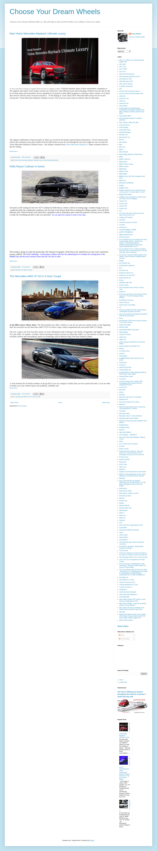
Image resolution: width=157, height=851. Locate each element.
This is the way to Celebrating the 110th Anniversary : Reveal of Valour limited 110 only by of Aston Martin (132, 565)
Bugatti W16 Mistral (125, 194)
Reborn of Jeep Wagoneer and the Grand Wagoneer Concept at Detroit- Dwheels (132, 475)
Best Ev (121, 139)
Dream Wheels (136, 34)
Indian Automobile (125, 325)
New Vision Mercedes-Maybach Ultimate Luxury (38, 33)
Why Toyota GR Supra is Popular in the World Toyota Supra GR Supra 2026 (131, 608)
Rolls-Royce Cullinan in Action (27, 166)
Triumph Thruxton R (125, 587)
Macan (121, 392)
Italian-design (123, 332)
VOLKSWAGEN (124, 597)
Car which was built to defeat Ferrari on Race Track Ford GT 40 (131, 214)
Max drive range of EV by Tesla (129, 402)
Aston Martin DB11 (125, 116)
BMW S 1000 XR (124, 159)
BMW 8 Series (123, 166)
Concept (122, 225)
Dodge (121, 261)
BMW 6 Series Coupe (126, 164)
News (121, 441)
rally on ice (122, 467)
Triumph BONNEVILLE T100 (128, 585)
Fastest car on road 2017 (127, 275)
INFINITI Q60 (123, 327)
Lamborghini (123, 356)
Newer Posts (14, 402)
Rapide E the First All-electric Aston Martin (132, 472)
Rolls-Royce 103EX (125, 491)
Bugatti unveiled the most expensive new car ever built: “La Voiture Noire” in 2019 (132, 191)
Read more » (14, 151)
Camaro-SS (123, 208)
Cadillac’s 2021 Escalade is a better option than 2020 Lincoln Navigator (132, 197)
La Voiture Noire (124, 351)
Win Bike (122, 612)
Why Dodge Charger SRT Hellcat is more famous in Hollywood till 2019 (132, 600)
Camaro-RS (123, 206)
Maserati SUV (123, 399)
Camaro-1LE (123, 203)
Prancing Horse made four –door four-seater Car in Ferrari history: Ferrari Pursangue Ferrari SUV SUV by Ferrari (131, 452)
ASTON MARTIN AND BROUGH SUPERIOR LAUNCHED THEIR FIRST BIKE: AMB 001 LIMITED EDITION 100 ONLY (131, 110)
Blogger (91, 840)
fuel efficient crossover (126, 300)
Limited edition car (125, 370)
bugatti (121, 185)
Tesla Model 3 (123, 537)
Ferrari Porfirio (123, 285)
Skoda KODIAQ (124, 505)
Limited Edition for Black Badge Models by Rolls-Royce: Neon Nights (132, 373)
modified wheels (124, 427)
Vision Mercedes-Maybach (50, 160)
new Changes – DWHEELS (128, 435)
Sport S (121, 513)
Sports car (122, 515)
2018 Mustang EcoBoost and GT (129, 76)
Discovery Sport (124, 237)
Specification (123, 510)
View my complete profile (137, 37)
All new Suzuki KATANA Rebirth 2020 (131, 93)
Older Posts (106, 402)
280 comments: (26, 157)
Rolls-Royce (123, 488)
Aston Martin (123, 106)
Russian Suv (123, 501)
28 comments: (26, 394)
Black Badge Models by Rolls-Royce (130, 154)
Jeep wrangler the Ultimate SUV (129, 346)
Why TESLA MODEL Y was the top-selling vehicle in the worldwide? (132, 604)
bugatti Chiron (123, 188)
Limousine (122, 379)
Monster (121, 430)
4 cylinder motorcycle (126, 86)
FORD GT (122, 292)
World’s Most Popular (126, 620)
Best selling (123, 142)
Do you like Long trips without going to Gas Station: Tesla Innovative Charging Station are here (133, 256)
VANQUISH (123, 589)
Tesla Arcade (123, 535)
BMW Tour (122, 180)
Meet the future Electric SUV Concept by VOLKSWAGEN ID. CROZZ (132, 407)
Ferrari (121, 280)
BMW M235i (123, 174)
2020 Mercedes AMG (126, 81)
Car (120, 211)
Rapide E (122, 469)
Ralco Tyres (123, 464)
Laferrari (122, 353)
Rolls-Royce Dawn (125, 496)
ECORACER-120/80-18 (126, 265)
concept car (123, 227)
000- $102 (122, 64)
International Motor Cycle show (129, 330)
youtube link (123, 682)
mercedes (122, 411)
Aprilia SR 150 (123, 103)
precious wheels (124, 459)
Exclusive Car (123, 270)
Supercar (122, 520)
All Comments (124, 639)
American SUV (124, 98)
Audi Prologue (123, 127)
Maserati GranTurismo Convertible (130, 397)
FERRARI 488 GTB (125, 282)
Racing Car (122, 462)
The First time (123, 550)
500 (120, 89)
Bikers (121, 149)
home (121, 318)
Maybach (122, 404)
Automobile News (124, 130)
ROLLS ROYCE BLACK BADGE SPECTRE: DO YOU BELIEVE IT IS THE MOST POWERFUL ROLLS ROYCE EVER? (132, 483)
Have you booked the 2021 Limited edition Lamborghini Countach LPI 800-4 (132, 310)
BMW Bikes (123, 169)
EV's (120, 268)
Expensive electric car (126, 273)
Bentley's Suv (123, 135)
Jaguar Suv (123, 337)
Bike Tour (122, 147)
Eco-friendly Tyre (124, 263)
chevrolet (122, 220)
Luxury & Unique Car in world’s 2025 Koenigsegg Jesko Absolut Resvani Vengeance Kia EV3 (131, 383)
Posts (121, 635)
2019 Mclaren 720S (125, 79)
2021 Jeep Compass (125, 84)
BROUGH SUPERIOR (126, 183)
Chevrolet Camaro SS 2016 (128, 222)
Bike (120, 144)
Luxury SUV (123, 387)
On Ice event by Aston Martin (128, 444)
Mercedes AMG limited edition (128, 418)
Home (60, 402)
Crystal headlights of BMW (127, 230)
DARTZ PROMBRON (126, 232)
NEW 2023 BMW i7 (125, 432)
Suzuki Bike (123, 527)
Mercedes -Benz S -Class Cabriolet (130, 416)
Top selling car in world (126, 580)
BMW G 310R (123, 171)
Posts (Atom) (22, 406)
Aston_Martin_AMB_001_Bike (128, 122)
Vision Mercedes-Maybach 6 (77, 144)
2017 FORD (123, 69)
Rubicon (122, 498)
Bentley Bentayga (125, 132)
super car (122, 518)
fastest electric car (125, 278)
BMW (121, 157)
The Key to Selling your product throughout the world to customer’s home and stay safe (133, 554)
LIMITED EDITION (125, 367)
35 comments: (26, 267)
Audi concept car (124, 125)
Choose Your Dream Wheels (55, 12)
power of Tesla (123, 449)
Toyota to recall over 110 (127, 582)
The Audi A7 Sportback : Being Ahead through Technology (131, 547)
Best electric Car (124, 137)
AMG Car (122, 101)
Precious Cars (123, 457)
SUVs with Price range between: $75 (131, 525)
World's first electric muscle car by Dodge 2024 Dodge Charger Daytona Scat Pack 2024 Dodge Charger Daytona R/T (132, 616)
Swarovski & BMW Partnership (129, 530)
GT (120, 307)
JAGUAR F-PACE (125, 334)
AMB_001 (122, 96)
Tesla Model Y (123, 540)
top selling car (123, 577)
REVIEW (122, 478)
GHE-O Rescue (124, 302)
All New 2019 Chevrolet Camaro (129, 91)
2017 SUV (122, 71)
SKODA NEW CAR (125, 508)
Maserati (122, 395)
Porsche (122, 446)
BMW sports (123, 162)
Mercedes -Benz (124, 413)
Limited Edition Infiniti (126, 376)
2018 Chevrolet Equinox (127, 74)
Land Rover (123, 362)
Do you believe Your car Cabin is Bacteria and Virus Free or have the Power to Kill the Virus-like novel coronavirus (133, 250)
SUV (120, 523)
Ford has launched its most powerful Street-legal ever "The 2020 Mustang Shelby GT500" (133, 295)
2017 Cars (122, 67)
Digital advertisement (126, 234)
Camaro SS (123, 201)
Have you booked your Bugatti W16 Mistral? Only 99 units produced (133, 315)
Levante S (122, 365)
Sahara (121, 503)
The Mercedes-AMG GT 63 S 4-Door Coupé (35, 276)
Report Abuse (122, 626)
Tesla (121, 532)
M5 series (122, 390)
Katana (121, 348)
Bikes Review (123, 152)
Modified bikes (123, 425)
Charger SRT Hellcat (125, 217)
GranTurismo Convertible (127, 305)
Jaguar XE (122, 339)
